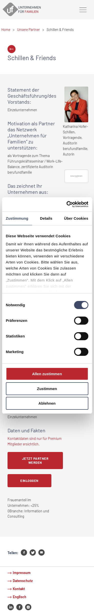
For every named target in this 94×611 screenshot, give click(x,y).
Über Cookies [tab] (76, 218)
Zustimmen (47, 389)
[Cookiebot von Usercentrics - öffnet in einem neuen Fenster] (67, 204)
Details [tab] (46, 218)
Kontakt (19, 589)
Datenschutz (23, 581)
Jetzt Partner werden (35, 460)
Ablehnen (46, 403)
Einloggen (29, 481)
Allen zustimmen (47, 374)
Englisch (19, 597)
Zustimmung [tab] (17, 218)
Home (5, 29)
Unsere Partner (28, 29)
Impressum (22, 572)
